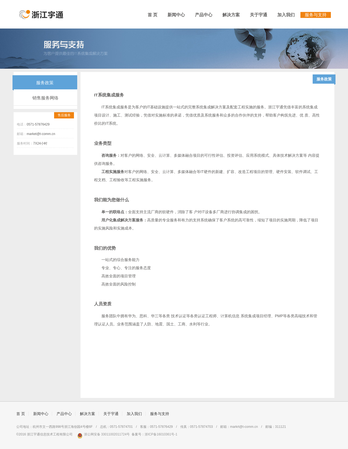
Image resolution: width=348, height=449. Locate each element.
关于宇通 (258, 14)
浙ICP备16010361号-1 (161, 434)
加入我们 (286, 14)
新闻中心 (176, 14)
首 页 (152, 14)
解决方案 (231, 14)
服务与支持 (316, 14)
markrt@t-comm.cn (244, 427)
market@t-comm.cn (41, 134)
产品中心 (203, 14)
